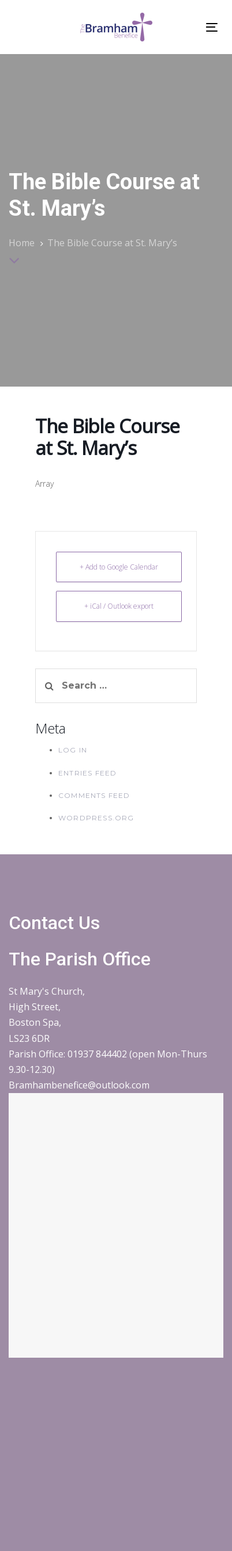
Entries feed (87, 773)
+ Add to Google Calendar (119, 567)
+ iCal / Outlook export (119, 606)
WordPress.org (96, 817)
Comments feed (94, 795)
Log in (72, 750)
